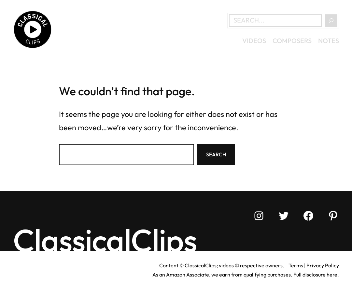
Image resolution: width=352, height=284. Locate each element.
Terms (296, 265)
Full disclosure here (315, 274)
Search (216, 154)
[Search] (331, 20)
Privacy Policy (322, 265)
